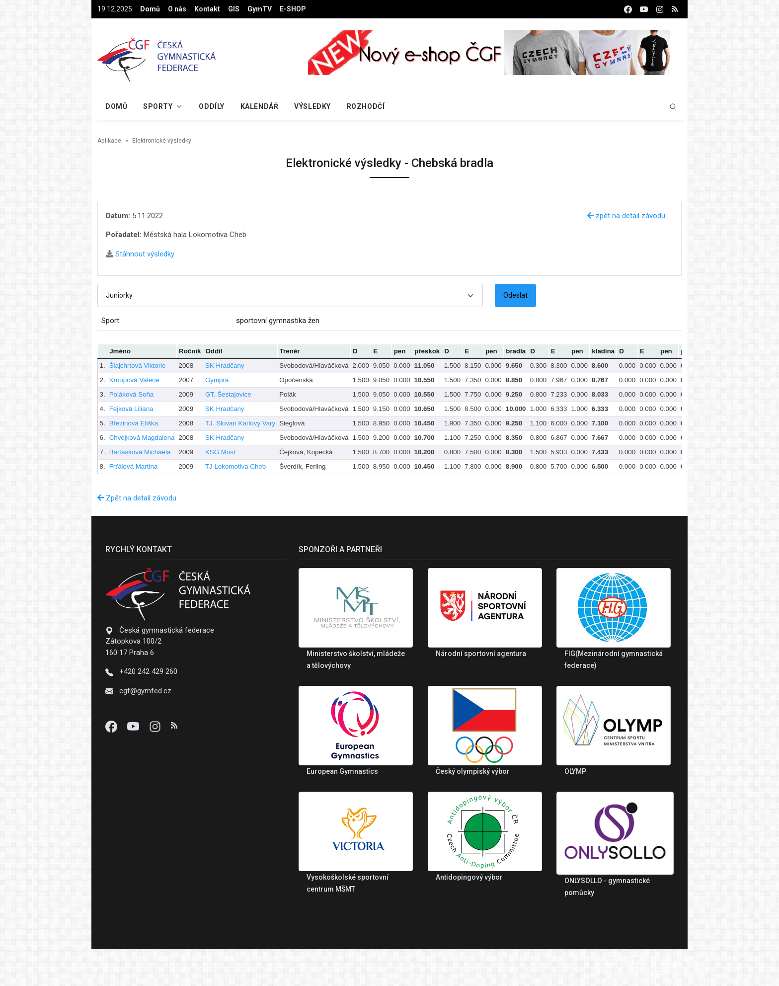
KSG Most (220, 452)
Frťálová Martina (133, 466)
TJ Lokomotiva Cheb (235, 466)
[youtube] (644, 9)
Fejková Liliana (131, 408)
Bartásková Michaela (140, 452)
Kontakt (207, 9)
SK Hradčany (224, 365)
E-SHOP (293, 9)
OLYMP (575, 771)
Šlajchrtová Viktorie (137, 365)
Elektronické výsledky (161, 140)
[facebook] (628, 9)
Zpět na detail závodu (136, 497)
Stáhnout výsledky (140, 253)
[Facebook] (112, 725)
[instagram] (660, 9)
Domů (150, 9)
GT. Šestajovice (228, 394)
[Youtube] (134, 725)
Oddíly (211, 106)
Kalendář (259, 106)
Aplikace (109, 140)
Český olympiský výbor (473, 771)
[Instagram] (156, 725)
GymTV (259, 9)
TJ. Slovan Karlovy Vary (240, 423)
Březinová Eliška (133, 423)
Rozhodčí (366, 106)
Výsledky (312, 106)
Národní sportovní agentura (481, 653)
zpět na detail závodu (626, 215)
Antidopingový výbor (469, 877)
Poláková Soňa (131, 394)
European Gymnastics (342, 771)
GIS (233, 9)
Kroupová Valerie (134, 380)
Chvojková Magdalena (142, 437)
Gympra (217, 380)
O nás (177, 9)
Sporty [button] (157, 106)
